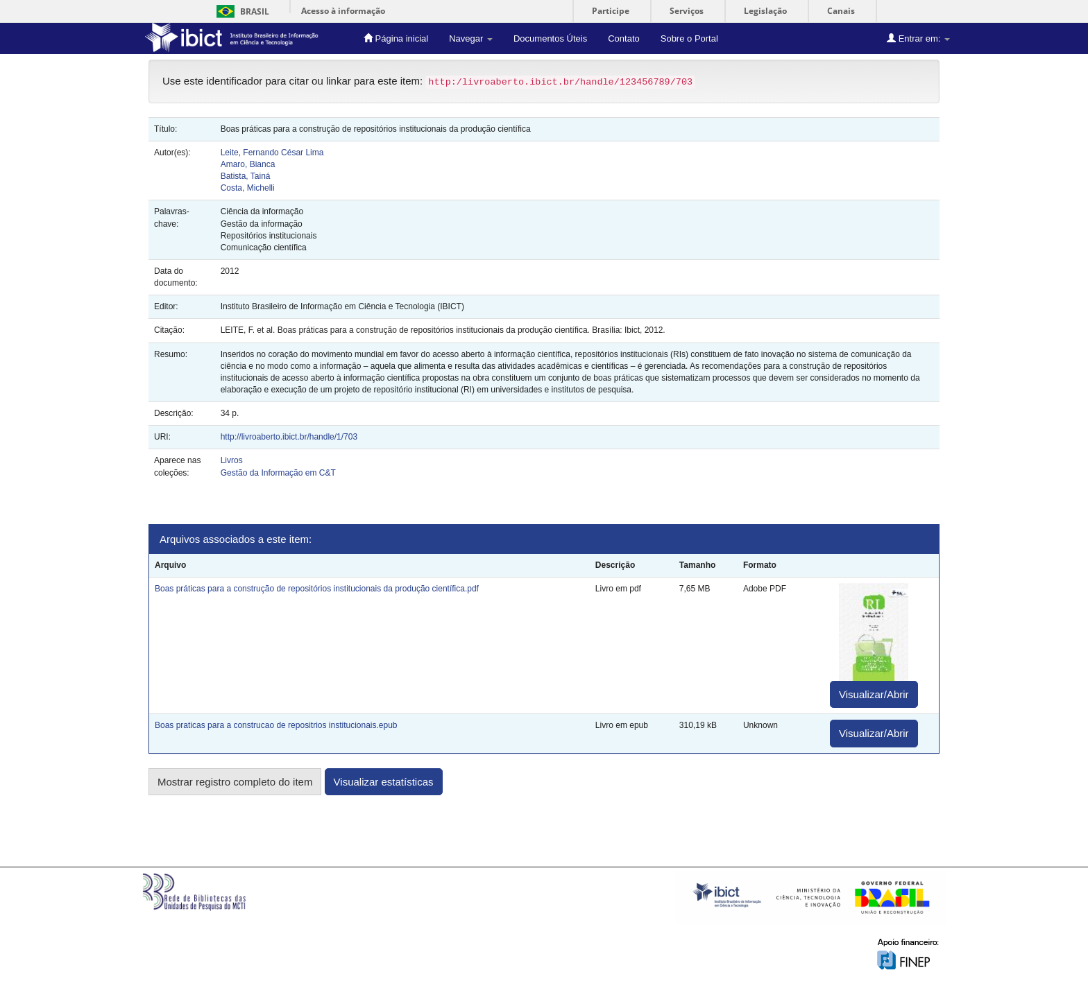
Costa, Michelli (248, 188)
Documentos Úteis (550, 38)
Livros (232, 460)
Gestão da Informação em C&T (278, 473)
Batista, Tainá (246, 176)
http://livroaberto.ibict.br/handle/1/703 (289, 437)
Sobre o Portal (689, 38)
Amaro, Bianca (248, 164)
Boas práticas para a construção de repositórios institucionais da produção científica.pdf (317, 588)
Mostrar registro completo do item (235, 782)
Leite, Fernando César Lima (272, 152)
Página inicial (396, 38)
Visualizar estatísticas (384, 782)
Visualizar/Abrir (874, 694)
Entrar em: (918, 38)
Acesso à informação (343, 11)
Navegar (471, 38)
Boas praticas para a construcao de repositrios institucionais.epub (276, 725)
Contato (624, 38)
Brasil (240, 11)
